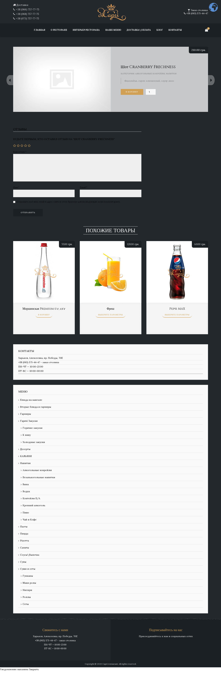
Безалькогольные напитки (39, 477)
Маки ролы (29, 582)
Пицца (24, 533)
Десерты (25, 449)
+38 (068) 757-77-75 (27, 14)
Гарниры (25, 413)
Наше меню (113, 30)
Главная (39, 30)
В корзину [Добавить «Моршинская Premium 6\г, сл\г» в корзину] (44, 314)
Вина (26, 484)
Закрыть (34, 669)
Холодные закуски (34, 442)
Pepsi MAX (177, 309)
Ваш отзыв (19, 152)
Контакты (175, 30)
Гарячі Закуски (29, 420)
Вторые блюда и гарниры (35, 406)
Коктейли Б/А (31, 498)
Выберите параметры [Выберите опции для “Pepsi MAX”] (177, 314)
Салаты (24, 547)
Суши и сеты (27, 568)
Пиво (26, 512)
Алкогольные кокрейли (150, 73)
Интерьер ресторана (86, 30)
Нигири (27, 590)
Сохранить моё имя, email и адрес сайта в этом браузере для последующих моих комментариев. (68, 202)
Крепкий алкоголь (34, 505)
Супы (23, 561)
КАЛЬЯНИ (26, 456)
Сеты (26, 604)
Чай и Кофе (29, 519)
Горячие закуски (32, 427)
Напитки (171, 73)
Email (83, 187)
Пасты (23, 526)
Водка (26, 491)
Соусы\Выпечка (29, 554)
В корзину (132, 91)
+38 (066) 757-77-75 (27, 9)
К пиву (27, 434)
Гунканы (28, 575)
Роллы (27, 597)
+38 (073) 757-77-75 (27, 18)
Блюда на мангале (31, 399)
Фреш (110, 309)
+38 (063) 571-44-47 (197, 13)
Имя (16, 187)
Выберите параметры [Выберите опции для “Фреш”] (110, 314)
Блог (159, 30)
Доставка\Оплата (139, 30)
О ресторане (59, 30)
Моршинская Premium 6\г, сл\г (43, 309)
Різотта (24, 540)
